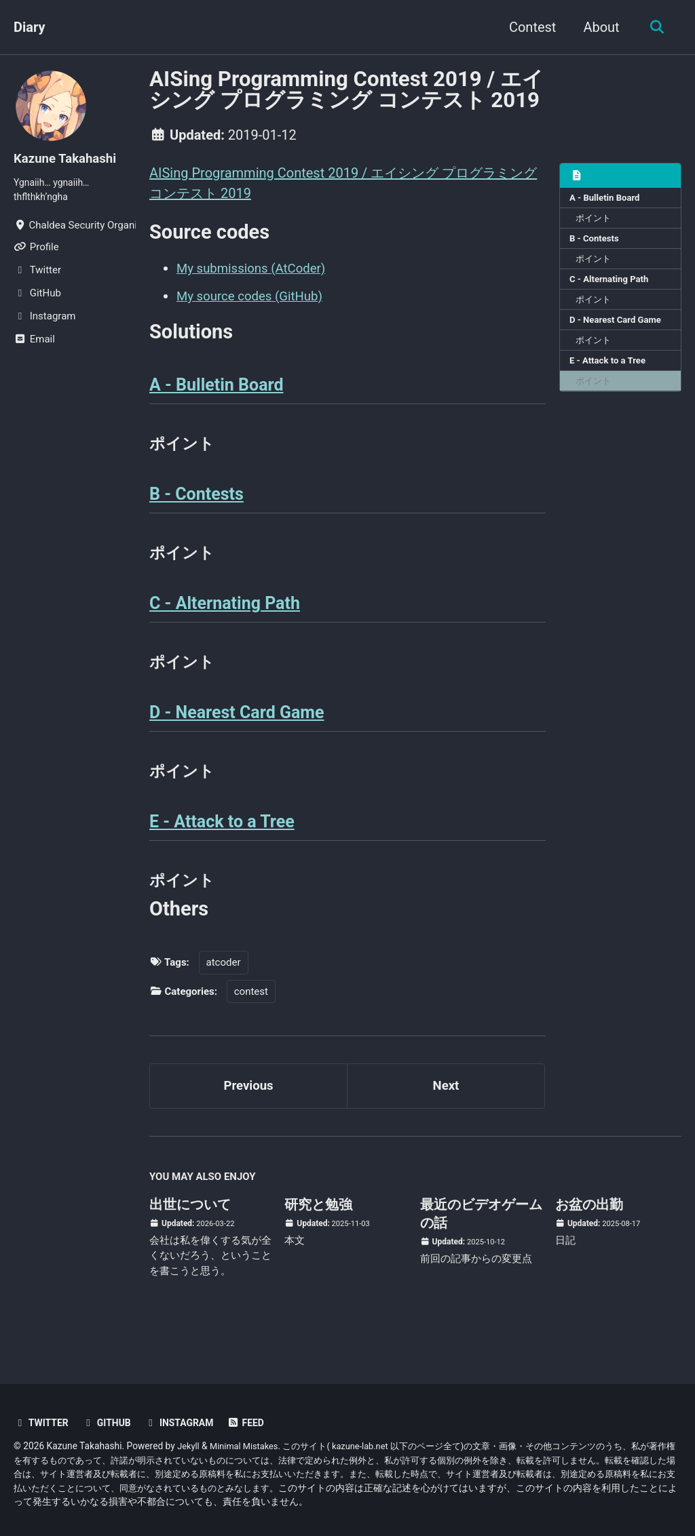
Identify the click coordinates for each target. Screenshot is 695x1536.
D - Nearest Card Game (618, 327)
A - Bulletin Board (607, 199)
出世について (190, 1229)
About (598, 27)
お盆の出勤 (589, 1229)
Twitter (43, 1423)
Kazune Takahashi (69, 158)
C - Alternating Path (611, 284)
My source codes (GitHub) (255, 297)
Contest (528, 27)
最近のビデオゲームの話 (481, 1238)
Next (446, 1108)
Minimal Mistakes (248, 1445)
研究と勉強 (318, 1229)
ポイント (596, 220)
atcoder (223, 983)
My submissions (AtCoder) (256, 270)
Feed (257, 1423)
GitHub (111, 1423)
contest (251, 1012)
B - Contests (596, 242)
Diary (29, 27)
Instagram (187, 1423)
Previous (249, 1108)
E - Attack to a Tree (610, 371)
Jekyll (189, 1445)
